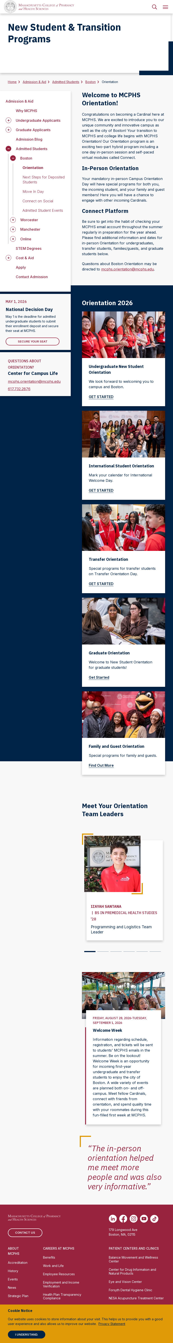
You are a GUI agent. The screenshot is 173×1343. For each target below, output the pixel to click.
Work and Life (53, 1265)
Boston (90, 82)
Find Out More (103, 765)
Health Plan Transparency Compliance (62, 1296)
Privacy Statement (111, 1324)
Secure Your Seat (33, 341)
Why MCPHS (26, 110)
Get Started (101, 677)
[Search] (154, 7)
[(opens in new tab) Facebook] (123, 1218)
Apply (21, 267)
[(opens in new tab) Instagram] (134, 1218)
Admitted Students (65, 82)
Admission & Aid (34, 82)
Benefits (49, 1257)
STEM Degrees (28, 248)
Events (13, 1279)
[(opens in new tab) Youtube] (144, 1218)
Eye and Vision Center (125, 1281)
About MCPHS (13, 1250)
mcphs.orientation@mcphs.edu (34, 381)
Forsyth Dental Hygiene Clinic (130, 1289)
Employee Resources (59, 1273)
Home (12, 82)
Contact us (25, 1232)
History (13, 1270)
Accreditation (17, 1262)
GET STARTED (103, 396)
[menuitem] (154, 7)
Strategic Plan (18, 1295)
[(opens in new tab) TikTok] (154, 1218)
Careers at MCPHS (58, 1248)
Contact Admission (32, 277)
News (12, 1287)
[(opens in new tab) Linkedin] (113, 1218)
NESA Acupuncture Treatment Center (136, 1298)
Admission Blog (29, 139)
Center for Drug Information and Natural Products (132, 1271)
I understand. (26, 1334)
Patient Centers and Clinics (134, 1248)
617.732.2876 (19, 389)
